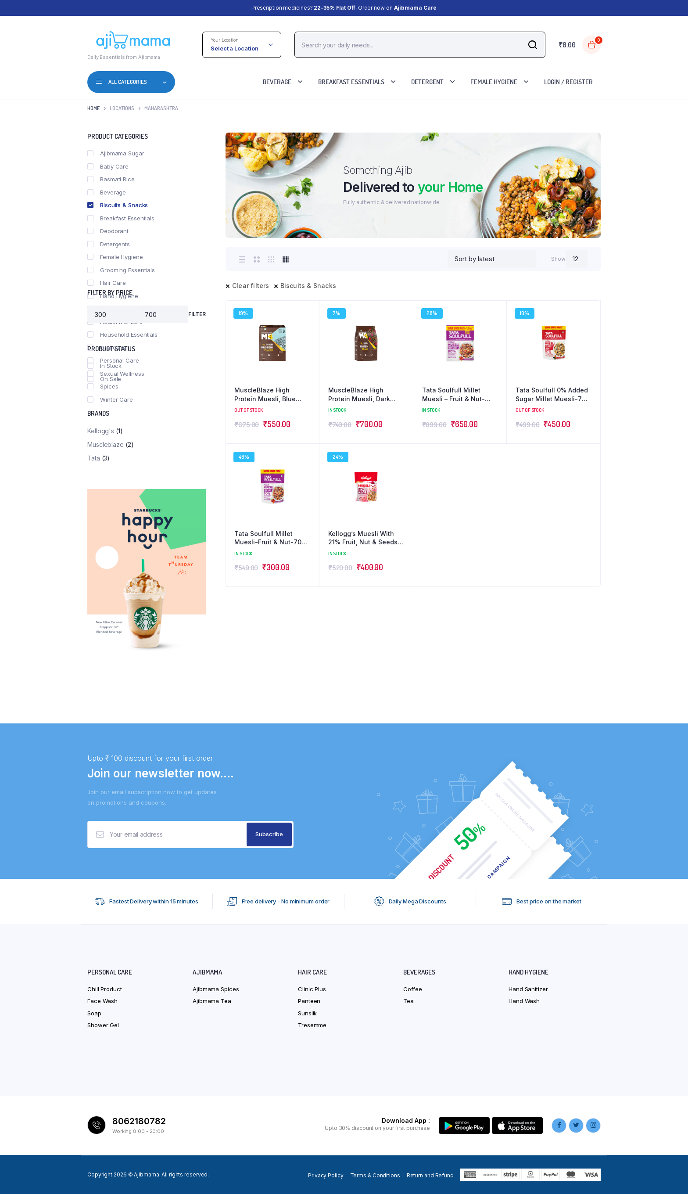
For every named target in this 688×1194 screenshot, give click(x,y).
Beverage (277, 82)
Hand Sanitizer (528, 989)
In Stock (104, 365)
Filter (197, 314)
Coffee (412, 989)
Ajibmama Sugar (115, 153)
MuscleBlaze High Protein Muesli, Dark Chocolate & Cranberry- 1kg (364, 394)
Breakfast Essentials (351, 82)
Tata (93, 458)
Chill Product (104, 989)
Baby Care (108, 166)
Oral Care (106, 347)
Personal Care (113, 360)
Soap (94, 1013)
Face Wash (102, 1000)
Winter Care (110, 399)
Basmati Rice (111, 179)
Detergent (427, 82)
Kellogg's (100, 431)
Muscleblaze (105, 444)
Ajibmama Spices (216, 989)
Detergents (108, 244)
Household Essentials (122, 334)
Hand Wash (524, 1000)
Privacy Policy (326, 1175)
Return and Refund (430, 1175)
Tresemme (312, 1025)
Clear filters (250, 285)
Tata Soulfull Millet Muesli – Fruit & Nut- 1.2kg (453, 394)
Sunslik (307, 1013)
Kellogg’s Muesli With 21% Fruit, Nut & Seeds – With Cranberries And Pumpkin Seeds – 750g (365, 538)
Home (93, 108)
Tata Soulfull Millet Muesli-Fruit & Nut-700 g (269, 538)
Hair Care (106, 282)
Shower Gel (103, 1025)
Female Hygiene (493, 82)
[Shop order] (492, 259)
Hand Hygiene (112, 295)
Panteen (309, 1000)
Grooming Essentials (121, 269)
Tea (408, 1000)
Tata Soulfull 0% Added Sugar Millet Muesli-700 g (553, 394)
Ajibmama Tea (212, 1000)
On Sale (104, 378)
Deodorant (108, 230)
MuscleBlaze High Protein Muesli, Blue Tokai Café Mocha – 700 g (271, 394)
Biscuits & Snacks (308, 285)
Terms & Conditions (375, 1175)
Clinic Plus (312, 989)
